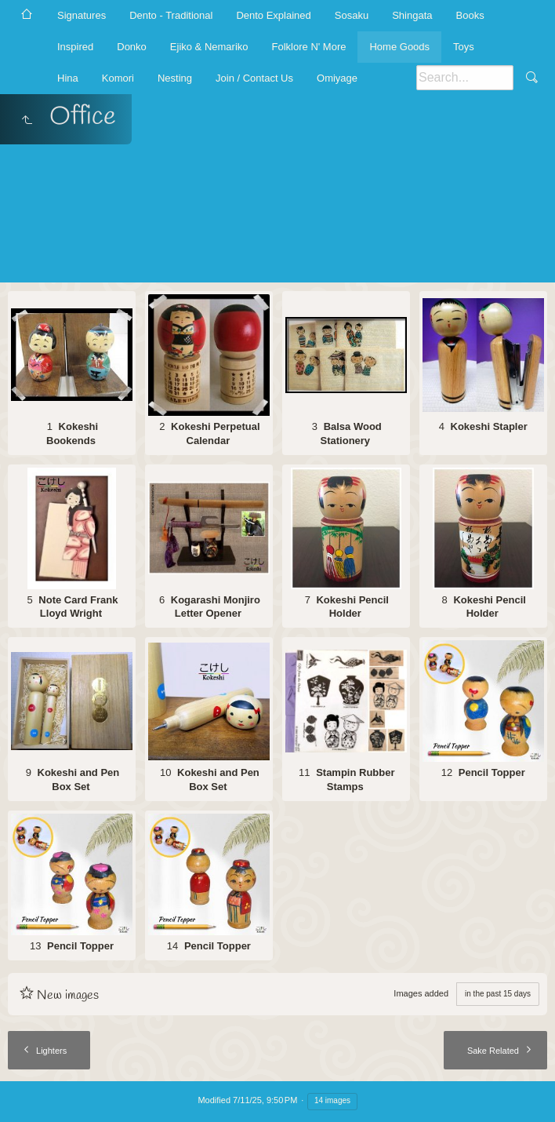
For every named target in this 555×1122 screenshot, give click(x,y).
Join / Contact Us (254, 78)
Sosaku (351, 15)
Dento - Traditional (170, 15)
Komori (118, 78)
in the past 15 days (498, 993)
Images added (421, 993)
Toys (463, 47)
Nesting (175, 78)
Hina (67, 78)
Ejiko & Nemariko (209, 47)
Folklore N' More (309, 47)
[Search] (464, 77)
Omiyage (337, 78)
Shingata (412, 15)
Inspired (75, 47)
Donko (132, 47)
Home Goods (399, 47)
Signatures (81, 15)
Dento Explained (273, 15)
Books (470, 15)
